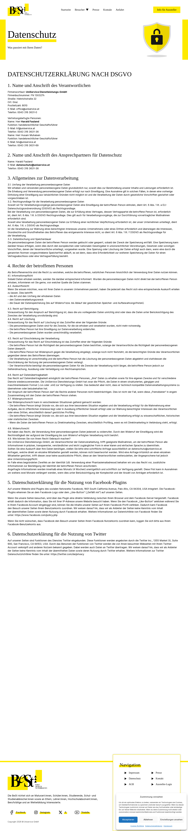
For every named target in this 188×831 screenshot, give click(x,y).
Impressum (168, 826)
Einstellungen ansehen (171, 819)
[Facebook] (18, 812)
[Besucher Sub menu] (87, 9)
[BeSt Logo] (20, 10)
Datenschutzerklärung (153, 826)
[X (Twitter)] (62, 812)
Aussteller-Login (163, 785)
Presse (95, 9)
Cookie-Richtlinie (137, 826)
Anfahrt (120, 9)
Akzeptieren (128, 819)
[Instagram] (42, 812)
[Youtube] (82, 812)
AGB (131, 785)
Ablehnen (148, 819)
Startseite (66, 9)
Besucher (80, 9)
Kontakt (107, 9)
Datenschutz (134, 779)
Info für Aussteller (166, 9)
